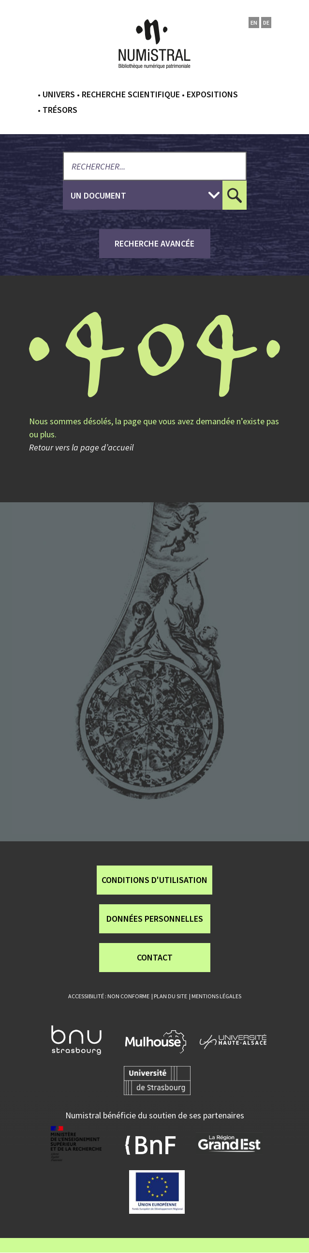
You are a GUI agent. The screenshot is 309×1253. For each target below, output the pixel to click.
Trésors (60, 109)
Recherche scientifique (131, 94)
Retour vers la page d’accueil (81, 447)
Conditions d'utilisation (154, 879)
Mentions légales (216, 996)
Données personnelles (154, 918)
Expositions (212, 94)
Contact (155, 957)
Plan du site (170, 996)
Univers (59, 94)
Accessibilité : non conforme (108, 996)
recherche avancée (154, 243)
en (253, 22)
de (266, 22)
